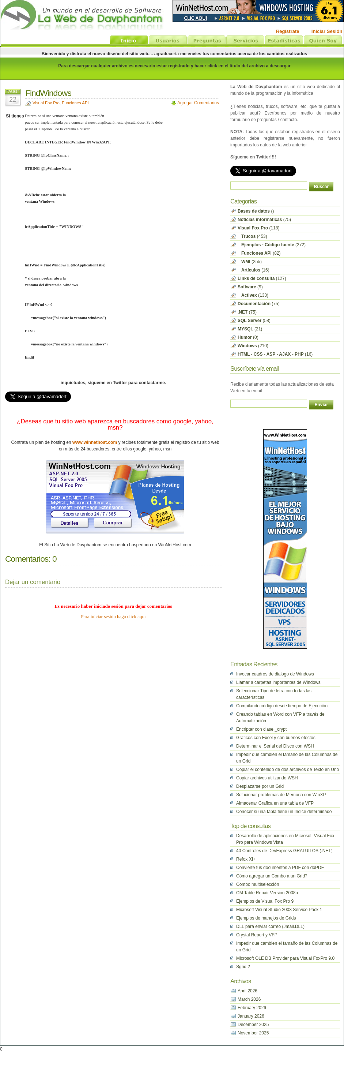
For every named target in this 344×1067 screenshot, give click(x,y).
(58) (254, 320)
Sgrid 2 (243, 966)
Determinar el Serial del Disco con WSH (275, 746)
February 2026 (252, 1007)
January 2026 (251, 1016)
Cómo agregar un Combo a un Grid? (271, 876)
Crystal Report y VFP (256, 934)
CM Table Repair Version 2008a (267, 892)
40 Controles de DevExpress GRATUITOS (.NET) (284, 850)
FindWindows (48, 93)
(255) (250, 261)
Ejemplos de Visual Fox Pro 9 (265, 901)
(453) (252, 236)
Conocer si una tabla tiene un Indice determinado (284, 811)
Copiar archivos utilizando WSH (267, 777)
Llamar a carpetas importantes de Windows (278, 682)
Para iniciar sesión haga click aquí (113, 616)
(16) (253, 270)
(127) (262, 278)
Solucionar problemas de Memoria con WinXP (281, 794)
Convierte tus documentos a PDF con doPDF (280, 867)
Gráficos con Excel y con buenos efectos (275, 737)
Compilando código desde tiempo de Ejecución (282, 705)
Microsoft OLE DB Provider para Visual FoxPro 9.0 (285, 958)
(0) (248, 337)
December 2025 (253, 1024)
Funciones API (75, 103)
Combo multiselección (257, 884)
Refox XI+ (246, 859)
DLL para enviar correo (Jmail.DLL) (270, 926)
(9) (250, 286)
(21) (250, 329)
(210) (253, 345)
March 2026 (249, 999)
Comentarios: (27, 559)
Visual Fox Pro (46, 103)
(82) (259, 253)
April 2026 (247, 990)
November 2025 (253, 1033)
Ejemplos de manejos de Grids (266, 918)
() (256, 211)
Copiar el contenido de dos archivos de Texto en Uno (287, 769)
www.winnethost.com (94, 442)
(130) (253, 295)
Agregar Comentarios (198, 102)
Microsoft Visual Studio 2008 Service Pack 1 (279, 909)
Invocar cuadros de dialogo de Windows (275, 674)
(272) (272, 244)
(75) (264, 219)
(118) (259, 228)
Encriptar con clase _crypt (261, 729)
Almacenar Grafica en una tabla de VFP (275, 803)
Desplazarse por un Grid (260, 786)
